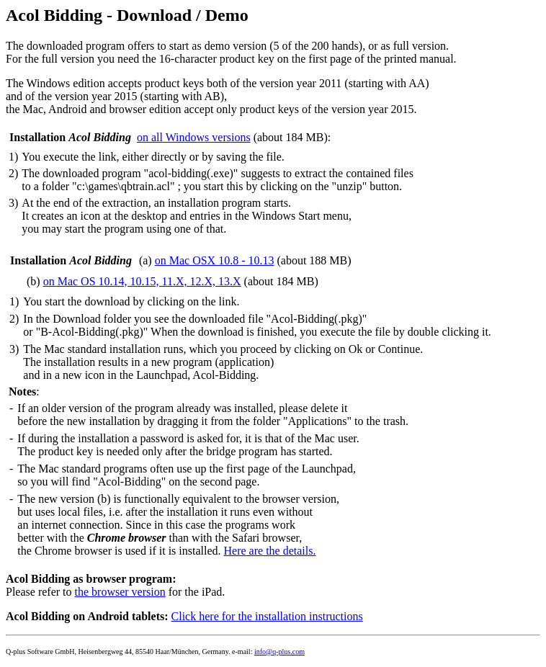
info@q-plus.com (279, 651)
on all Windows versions (194, 137)
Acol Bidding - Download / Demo (127, 15)
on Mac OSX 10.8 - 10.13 (214, 260)
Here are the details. (270, 551)
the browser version (120, 592)
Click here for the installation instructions (267, 616)
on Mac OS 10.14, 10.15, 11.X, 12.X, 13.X (142, 281)
